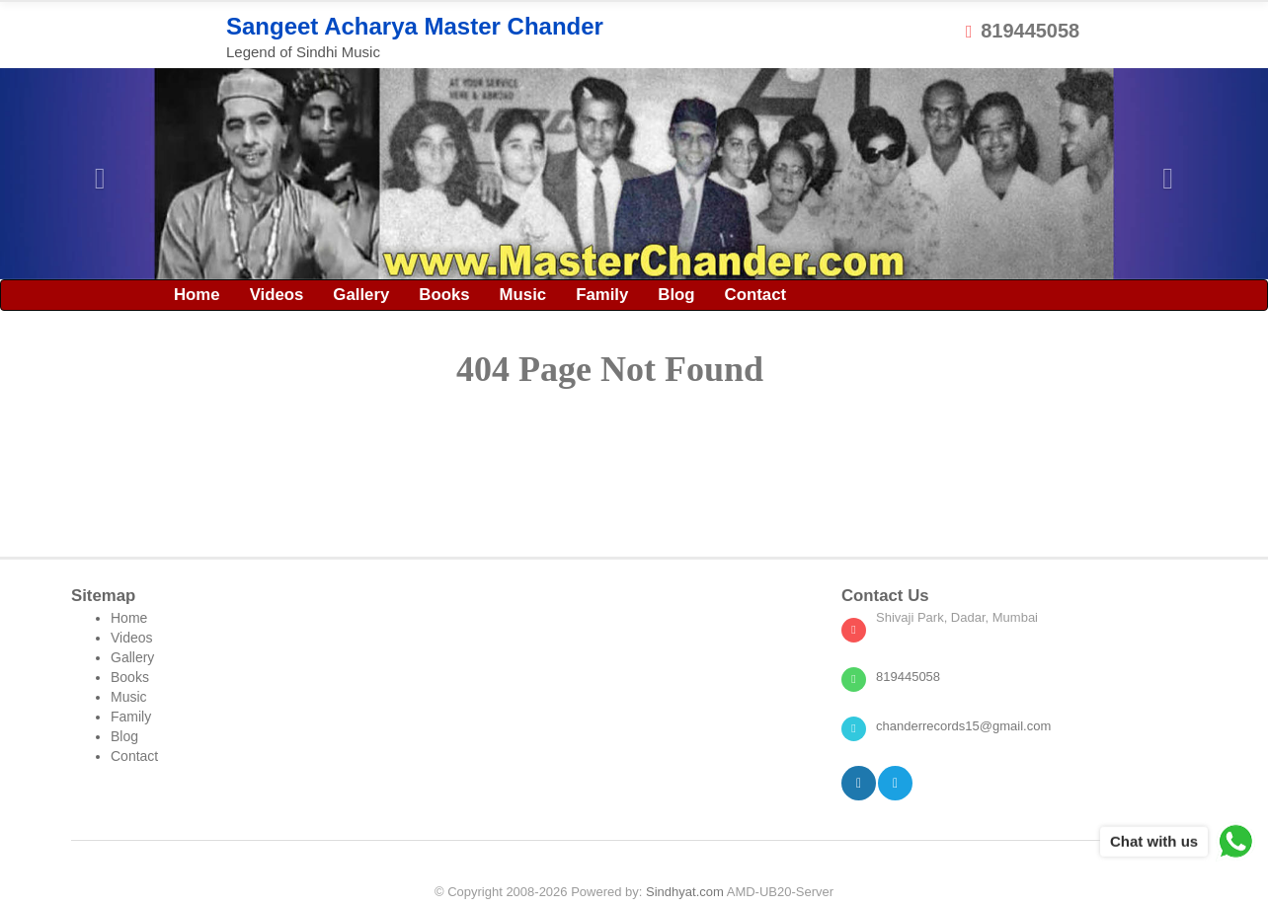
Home (197, 294)
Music (523, 294)
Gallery (361, 294)
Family (602, 294)
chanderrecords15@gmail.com (963, 726)
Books (444, 294)
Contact (755, 294)
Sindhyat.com (685, 891)
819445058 (1022, 30)
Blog (676, 294)
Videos (277, 294)
